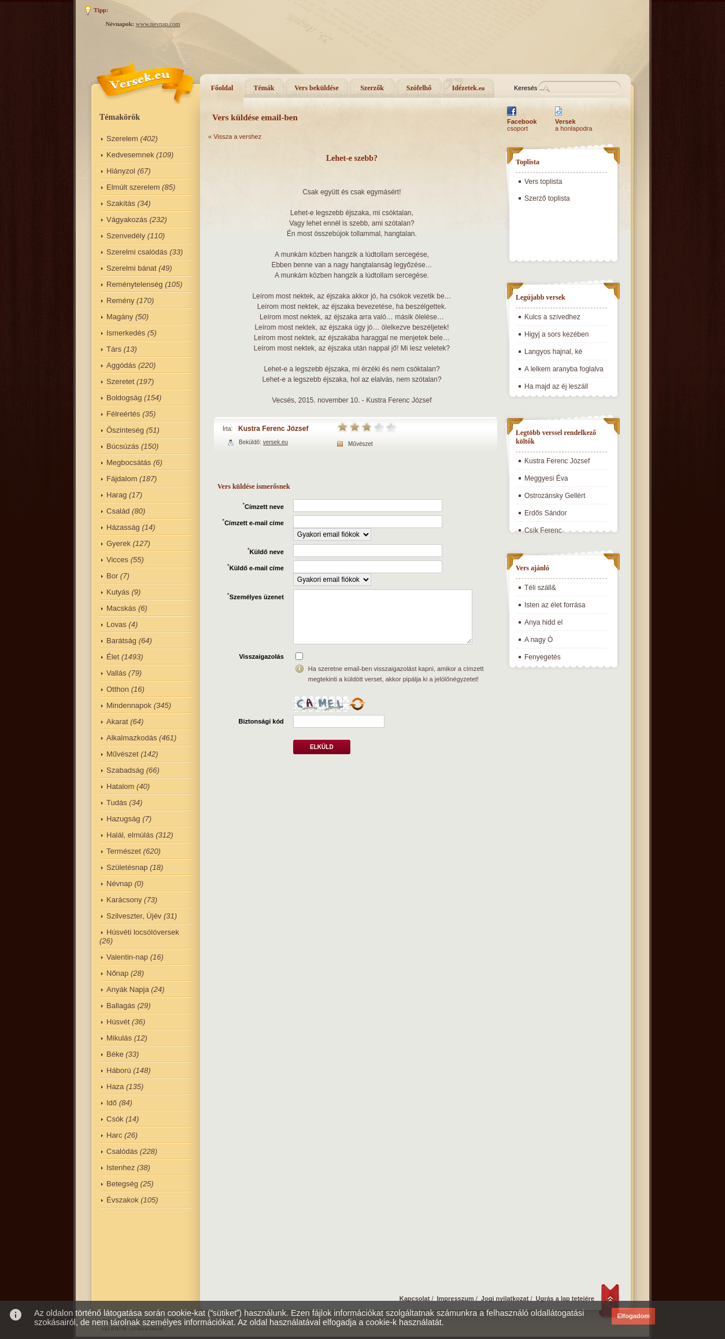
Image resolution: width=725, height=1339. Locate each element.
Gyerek (118, 543)
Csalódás (122, 1151)
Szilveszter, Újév (133, 916)
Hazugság (123, 818)
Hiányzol (120, 171)
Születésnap (127, 867)
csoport (522, 125)
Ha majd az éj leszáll (556, 386)
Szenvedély (125, 235)
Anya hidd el (543, 622)
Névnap (119, 883)
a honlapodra (573, 125)
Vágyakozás (126, 219)
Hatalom (120, 786)
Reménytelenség (134, 284)
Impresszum (455, 1298)
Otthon (117, 689)
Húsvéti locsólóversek (142, 932)
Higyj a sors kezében (556, 334)
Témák (264, 88)
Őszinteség (125, 430)
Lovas (116, 624)
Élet (112, 656)
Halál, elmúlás (130, 835)
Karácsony (124, 899)
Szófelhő (418, 88)
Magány (119, 316)
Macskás (121, 608)
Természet (123, 851)
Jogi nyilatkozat (505, 1298)
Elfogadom (633, 1315)
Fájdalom (121, 478)
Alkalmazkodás (131, 737)
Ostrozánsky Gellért (554, 496)
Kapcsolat (415, 1298)
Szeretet (120, 381)
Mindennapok (128, 705)
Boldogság (124, 397)
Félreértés (123, 414)
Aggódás (121, 365)
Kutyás (118, 592)
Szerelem (122, 138)
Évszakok (122, 1200)
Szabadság (125, 770)
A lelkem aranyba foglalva (564, 369)
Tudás (116, 802)
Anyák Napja (127, 989)
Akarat (117, 721)
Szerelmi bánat (131, 268)
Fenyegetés (542, 657)
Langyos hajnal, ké (553, 352)
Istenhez (120, 1167)
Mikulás (119, 1038)
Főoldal (222, 88)
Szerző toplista (547, 198)
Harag (116, 494)
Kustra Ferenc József (273, 429)
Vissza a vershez (237, 136)
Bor (112, 575)
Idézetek (468, 88)
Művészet (122, 754)
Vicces (117, 559)
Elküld (322, 747)
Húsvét (118, 1021)
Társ (113, 349)
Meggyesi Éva (546, 478)
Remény (120, 300)
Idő (111, 1102)
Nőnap (117, 973)
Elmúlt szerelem (133, 187)
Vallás (116, 673)
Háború (118, 1070)
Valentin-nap (127, 957)
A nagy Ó (538, 640)
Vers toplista (543, 182)
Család (118, 511)
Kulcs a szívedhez (552, 317)
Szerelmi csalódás (137, 252)
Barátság (121, 640)
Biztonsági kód (261, 721)
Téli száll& (540, 588)
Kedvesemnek (130, 154)
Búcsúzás (122, 446)
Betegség (122, 1183)
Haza (115, 1086)
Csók (115, 1119)
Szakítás (120, 203)
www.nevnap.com (158, 24)
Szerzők (372, 88)
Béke (115, 1054)
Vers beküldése (316, 88)
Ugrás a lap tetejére (565, 1298)
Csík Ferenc (543, 530)
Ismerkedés (125, 333)
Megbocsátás (128, 462)
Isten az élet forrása (554, 605)
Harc (114, 1135)
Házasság (123, 527)
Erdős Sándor (545, 513)
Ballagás (120, 1005)
